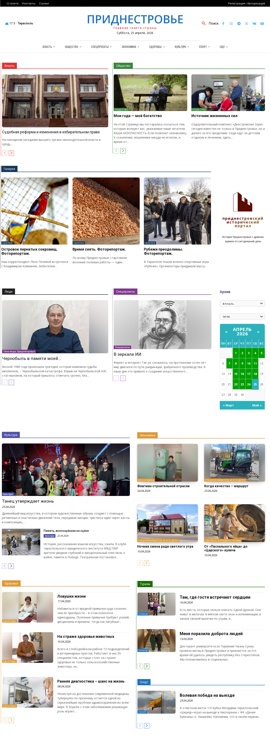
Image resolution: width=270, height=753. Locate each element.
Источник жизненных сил (214, 116)
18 (255, 374)
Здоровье (11, 583)
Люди (9, 291)
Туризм (145, 584)
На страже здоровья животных (85, 636)
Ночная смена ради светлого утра (165, 546)
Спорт (144, 682)
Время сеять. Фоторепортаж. (99, 249)
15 (235, 374)
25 (255, 384)
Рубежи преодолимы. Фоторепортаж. (163, 251)
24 (248, 384)
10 (248, 363)
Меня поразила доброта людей (211, 633)
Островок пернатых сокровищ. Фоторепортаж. (29, 251)
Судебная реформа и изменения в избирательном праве (51, 132)
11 (255, 363)
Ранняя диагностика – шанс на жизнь (90, 681)
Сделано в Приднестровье (223, 540)
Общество (123, 65)
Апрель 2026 (242, 331)
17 (248, 374)
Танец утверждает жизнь (28, 501)
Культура (10, 435)
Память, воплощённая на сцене (66, 530)
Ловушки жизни (71, 596)
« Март (228, 405)
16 (242, 374)
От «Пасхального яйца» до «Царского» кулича (225, 548)
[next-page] (11, 153)
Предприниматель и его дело (225, 480)
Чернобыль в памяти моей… (31, 358)
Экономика (147, 435)
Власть (9, 65)
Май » (257, 405)
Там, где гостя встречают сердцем (215, 597)
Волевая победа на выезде (207, 695)
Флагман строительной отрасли (163, 486)
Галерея (9, 169)
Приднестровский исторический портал (243, 222)
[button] (209, 24)
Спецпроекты (125, 291)
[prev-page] (4, 153)
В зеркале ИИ (127, 354)
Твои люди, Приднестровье (19, 351)
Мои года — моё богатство (138, 116)
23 (242, 384)
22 (235, 384)
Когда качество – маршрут (226, 486)
